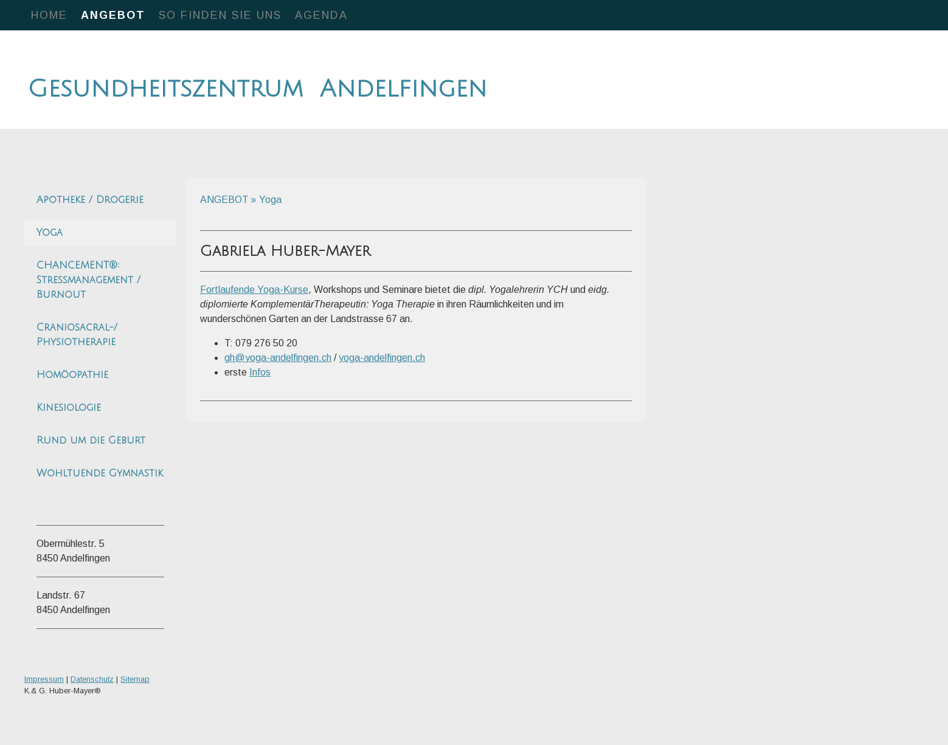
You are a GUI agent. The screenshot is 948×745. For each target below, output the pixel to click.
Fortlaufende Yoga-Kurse (254, 289)
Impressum (44, 679)
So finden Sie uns (220, 15)
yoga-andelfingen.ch (382, 357)
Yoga (49, 232)
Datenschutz (92, 679)
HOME (49, 15)
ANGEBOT (113, 15)
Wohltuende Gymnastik (99, 473)
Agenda (321, 15)
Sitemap (135, 679)
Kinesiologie (68, 407)
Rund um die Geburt (90, 440)
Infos (260, 372)
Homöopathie (72, 374)
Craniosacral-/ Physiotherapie (76, 335)
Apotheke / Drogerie (90, 199)
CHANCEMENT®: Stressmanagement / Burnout (88, 280)
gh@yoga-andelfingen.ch (277, 357)
